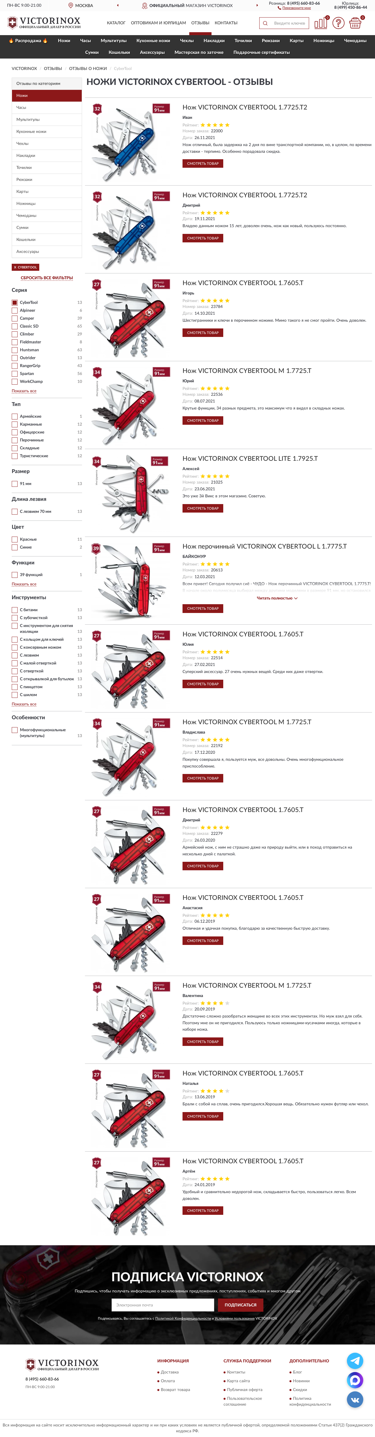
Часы (85, 41)
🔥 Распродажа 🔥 (28, 41)
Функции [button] (23, 563)
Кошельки (119, 52)
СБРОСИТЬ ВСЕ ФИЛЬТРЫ (47, 278)
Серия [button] (19, 290)
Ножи (64, 41)
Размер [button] (21, 471)
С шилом (28, 695)
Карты (297, 41)
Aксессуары (152, 52)
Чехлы (187, 41)
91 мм (25, 484)
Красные (28, 539)
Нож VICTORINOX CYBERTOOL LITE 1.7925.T (250, 458)
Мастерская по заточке (199, 52)
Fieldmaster (30, 342)
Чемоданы (355, 41)
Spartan (27, 374)
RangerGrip (30, 366)
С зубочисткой (33, 618)
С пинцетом (31, 687)
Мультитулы (114, 41)
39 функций (31, 575)
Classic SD (29, 326)
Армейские (30, 417)
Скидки (300, 1390)
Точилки (243, 41)
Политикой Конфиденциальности (183, 1318)
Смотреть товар (203, 163)
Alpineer (27, 311)
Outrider (27, 358)
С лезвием (29, 655)
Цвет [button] (18, 527)
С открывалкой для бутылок (47, 679)
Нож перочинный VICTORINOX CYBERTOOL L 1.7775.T (265, 546)
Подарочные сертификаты (261, 52)
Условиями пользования (235, 1318)
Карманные (31, 424)
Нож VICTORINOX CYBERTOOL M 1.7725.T (247, 371)
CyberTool (29, 303)
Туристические (34, 456)
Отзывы (200, 23)
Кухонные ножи (153, 41)
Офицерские (32, 432)
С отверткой (31, 671)
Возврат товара (175, 1390)
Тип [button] (16, 404)
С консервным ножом (40, 647)
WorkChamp (31, 382)
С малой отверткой (38, 663)
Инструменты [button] (29, 597)
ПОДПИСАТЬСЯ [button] (241, 1305)
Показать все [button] (24, 391)
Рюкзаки (271, 41)
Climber (27, 334)
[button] (294, 7)
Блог (297, 1373)
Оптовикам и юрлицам (158, 23)
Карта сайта (238, 1381)
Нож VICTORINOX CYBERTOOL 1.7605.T (243, 283)
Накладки (214, 41)
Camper (27, 318)
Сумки (92, 52)
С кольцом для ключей (42, 640)
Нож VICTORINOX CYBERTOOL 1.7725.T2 (245, 107)
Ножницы (323, 41)
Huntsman (29, 350)
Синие (26, 547)
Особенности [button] (28, 717)
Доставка (170, 1373)
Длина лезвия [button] (29, 499)
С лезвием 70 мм (35, 512)
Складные (29, 448)
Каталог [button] (116, 23)
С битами (29, 610)
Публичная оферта (244, 1390)
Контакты (226, 23)
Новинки (301, 1381)
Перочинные (32, 440)
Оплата (168, 1381)
